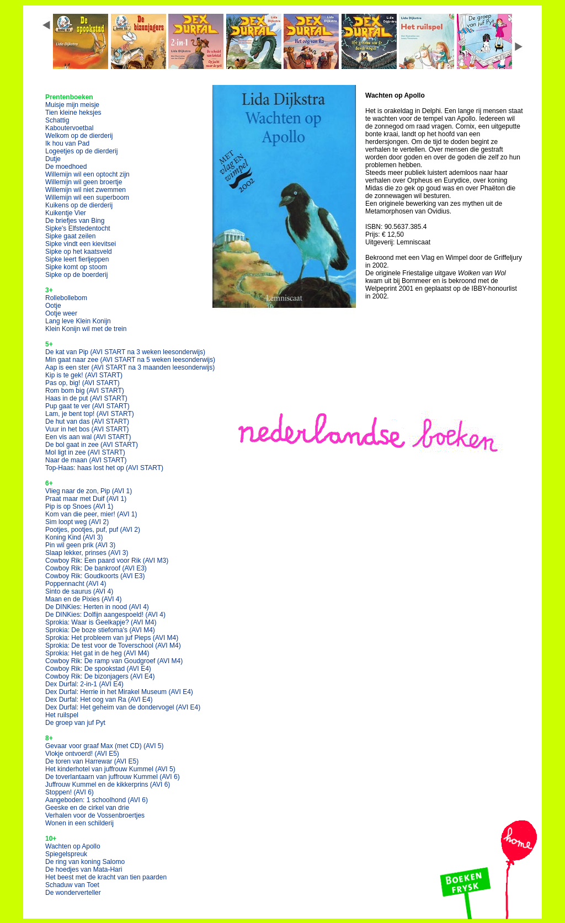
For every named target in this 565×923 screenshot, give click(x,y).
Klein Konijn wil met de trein (85, 329)
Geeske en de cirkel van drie (87, 808)
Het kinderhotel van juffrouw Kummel (110, 769)
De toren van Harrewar (91, 761)
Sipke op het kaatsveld (78, 251)
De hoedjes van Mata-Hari (83, 869)
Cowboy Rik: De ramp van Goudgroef (114, 661)
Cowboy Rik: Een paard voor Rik (106, 560)
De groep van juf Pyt (75, 723)
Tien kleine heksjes (73, 112)
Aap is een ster (130, 367)
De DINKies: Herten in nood (97, 607)
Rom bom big (84, 390)
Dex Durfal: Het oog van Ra (99, 699)
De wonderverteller (73, 893)
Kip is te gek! (83, 375)
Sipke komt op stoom (76, 267)
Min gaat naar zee (130, 360)
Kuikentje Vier (65, 213)
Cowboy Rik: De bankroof (96, 568)
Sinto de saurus (79, 591)
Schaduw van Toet (72, 885)
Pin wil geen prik (80, 545)
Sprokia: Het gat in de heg (97, 653)
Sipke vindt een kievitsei (80, 244)
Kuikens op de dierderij (79, 205)
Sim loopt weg (77, 522)
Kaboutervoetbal (69, 128)
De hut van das (87, 421)
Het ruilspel (61, 715)
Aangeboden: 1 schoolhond (96, 800)
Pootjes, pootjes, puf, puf (92, 529)
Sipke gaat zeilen (70, 236)
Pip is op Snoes (79, 506)
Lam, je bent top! (89, 414)
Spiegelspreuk (66, 854)
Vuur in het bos (87, 429)
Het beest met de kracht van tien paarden (106, 877)
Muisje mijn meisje (72, 105)
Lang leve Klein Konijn (78, 321)
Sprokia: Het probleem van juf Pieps (111, 638)
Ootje (53, 306)
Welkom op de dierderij (79, 136)
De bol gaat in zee (91, 445)
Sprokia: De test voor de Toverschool (113, 645)
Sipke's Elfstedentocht (77, 228)
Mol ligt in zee (85, 452)
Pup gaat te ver (87, 406)
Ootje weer (61, 313)
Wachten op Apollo (72, 846)
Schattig (57, 120)
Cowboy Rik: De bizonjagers (100, 676)
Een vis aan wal (88, 437)
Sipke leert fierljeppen (77, 259)
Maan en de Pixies (83, 599)
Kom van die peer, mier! (91, 514)
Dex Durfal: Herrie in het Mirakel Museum (119, 692)
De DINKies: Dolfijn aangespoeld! (105, 614)
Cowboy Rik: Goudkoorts (95, 576)
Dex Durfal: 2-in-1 (84, 684)
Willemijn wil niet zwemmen (85, 190)
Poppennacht (75, 584)
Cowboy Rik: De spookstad (98, 669)
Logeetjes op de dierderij (81, 151)
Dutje (53, 159)
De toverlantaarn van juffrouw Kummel (112, 777)
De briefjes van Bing (74, 221)
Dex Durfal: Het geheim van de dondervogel (122, 707)
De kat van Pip (125, 352)
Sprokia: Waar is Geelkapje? (100, 622)
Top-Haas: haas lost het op (104, 468)
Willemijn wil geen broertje (83, 182)
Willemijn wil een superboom (87, 197)
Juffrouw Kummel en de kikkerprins (107, 784)
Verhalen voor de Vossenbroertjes (95, 815)
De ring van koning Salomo (85, 862)
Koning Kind (74, 537)
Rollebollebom (66, 298)
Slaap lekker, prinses (87, 553)
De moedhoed (66, 166)
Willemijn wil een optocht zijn (87, 174)
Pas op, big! (82, 383)
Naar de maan (85, 460)
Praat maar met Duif (85, 499)
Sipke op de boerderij (76, 275)
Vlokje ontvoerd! (82, 753)
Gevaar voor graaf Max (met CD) (104, 746)
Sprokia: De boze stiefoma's (100, 630)
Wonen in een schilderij (79, 823)
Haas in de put (86, 398)
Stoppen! (69, 792)
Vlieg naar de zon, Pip (88, 491)
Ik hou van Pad (67, 143)
